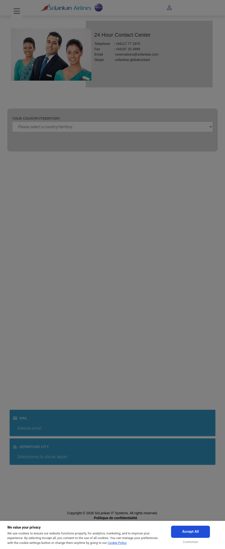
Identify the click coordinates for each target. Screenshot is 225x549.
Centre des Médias (27, 226)
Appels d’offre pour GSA (31, 212)
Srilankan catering (26, 391)
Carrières (20, 241)
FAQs (17, 296)
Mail (20, 418)
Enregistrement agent (29, 260)
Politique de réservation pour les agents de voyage (51, 330)
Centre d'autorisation (28, 337)
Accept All (190, 531)
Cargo (17, 362)
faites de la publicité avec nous (36, 219)
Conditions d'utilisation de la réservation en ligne (49, 315)
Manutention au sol (27, 377)
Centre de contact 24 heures (34, 289)
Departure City (31, 446)
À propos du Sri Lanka (30, 234)
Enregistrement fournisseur (33, 267)
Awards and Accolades (30, 197)
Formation (20, 369)
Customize (190, 542)
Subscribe (113, 478)
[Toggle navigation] (16, 11)
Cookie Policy (117, 543)
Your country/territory (36, 118)
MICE (17, 355)
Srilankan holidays (27, 384)
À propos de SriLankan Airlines (36, 190)
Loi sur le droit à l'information (35, 204)
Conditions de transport (30, 323)
